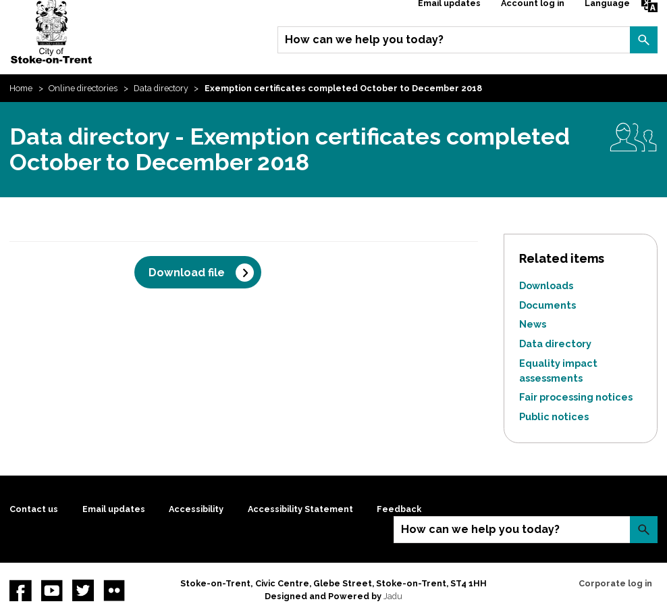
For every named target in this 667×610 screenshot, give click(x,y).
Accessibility (196, 509)
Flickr (114, 590)
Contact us (33, 509)
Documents (547, 305)
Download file (187, 272)
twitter (83, 590)
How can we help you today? (364, 39)
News (532, 324)
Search (643, 39)
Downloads (546, 285)
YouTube (52, 590)
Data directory (161, 88)
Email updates (113, 509)
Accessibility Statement (300, 509)
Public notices (554, 416)
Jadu (392, 596)
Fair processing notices (576, 397)
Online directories (83, 88)
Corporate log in (615, 583)
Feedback (399, 509)
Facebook (20, 590)
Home (20, 88)
